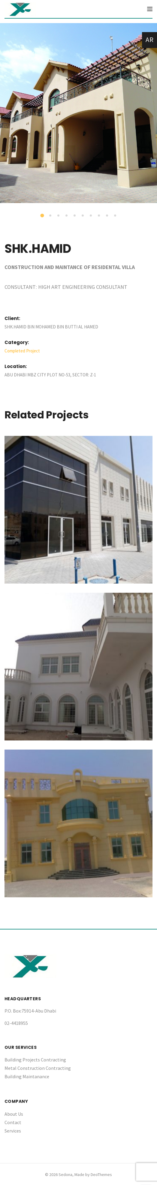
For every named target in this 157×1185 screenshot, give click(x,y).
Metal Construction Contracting (38, 1068)
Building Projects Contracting (35, 1060)
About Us (14, 1114)
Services (13, 1131)
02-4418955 (16, 1023)
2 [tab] (50, 215)
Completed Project (22, 351)
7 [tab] (91, 215)
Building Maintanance (27, 1076)
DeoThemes (101, 1174)
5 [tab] (75, 215)
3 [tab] (58, 215)
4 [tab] (66, 215)
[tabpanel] (78, 113)
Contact (13, 1122)
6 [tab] (83, 215)
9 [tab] (107, 215)
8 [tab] (99, 215)
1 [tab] (43, 216)
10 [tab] (115, 215)
